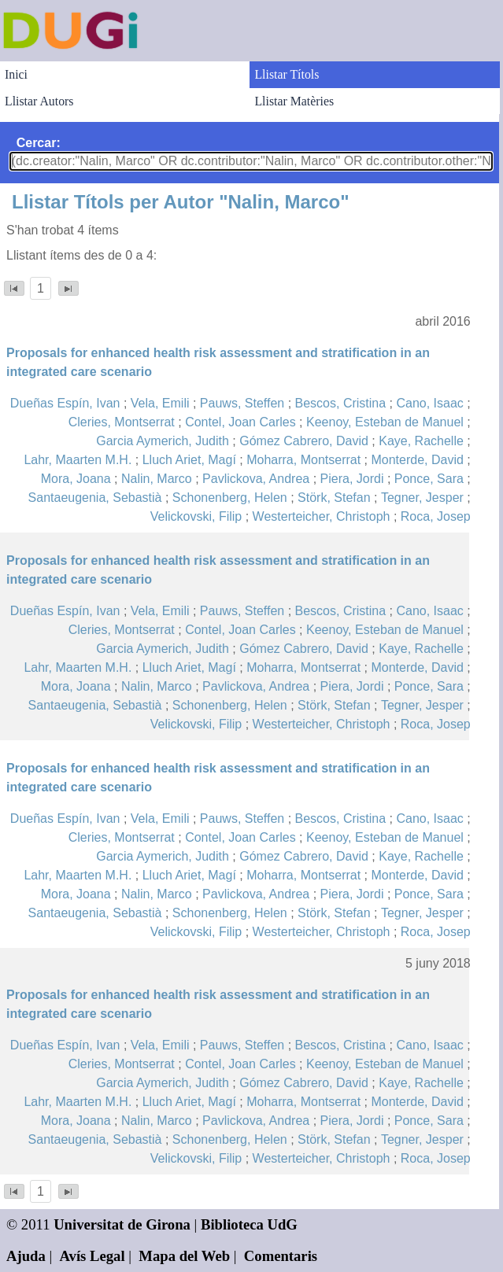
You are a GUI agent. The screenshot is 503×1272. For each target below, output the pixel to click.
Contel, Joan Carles (240, 422)
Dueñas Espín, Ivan (65, 403)
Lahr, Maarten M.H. (77, 459)
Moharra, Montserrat (303, 459)
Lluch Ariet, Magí (189, 459)
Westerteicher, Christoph (321, 516)
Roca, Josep (436, 516)
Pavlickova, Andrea (255, 478)
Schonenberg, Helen (229, 497)
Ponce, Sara (429, 478)
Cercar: (39, 142)
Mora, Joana (76, 478)
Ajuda (26, 1256)
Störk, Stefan (334, 497)
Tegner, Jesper (422, 497)
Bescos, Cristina (340, 403)
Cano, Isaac (429, 403)
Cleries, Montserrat (121, 422)
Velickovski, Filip (196, 516)
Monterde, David (417, 459)
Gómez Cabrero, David (303, 441)
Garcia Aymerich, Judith (162, 441)
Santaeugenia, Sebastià (95, 497)
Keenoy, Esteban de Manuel (385, 422)
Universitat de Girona (122, 1224)
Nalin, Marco (156, 478)
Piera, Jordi (352, 478)
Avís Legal (92, 1256)
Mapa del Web (184, 1256)
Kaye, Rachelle (421, 441)
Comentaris (280, 1256)
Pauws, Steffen (242, 403)
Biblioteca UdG (249, 1224)
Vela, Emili (160, 403)
